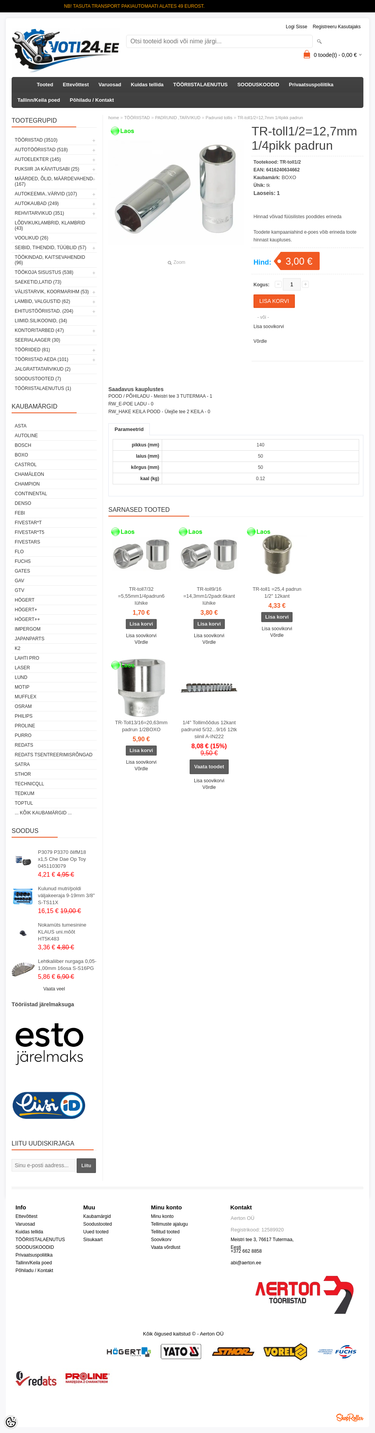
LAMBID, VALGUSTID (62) (42, 301)
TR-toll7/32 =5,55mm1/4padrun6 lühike (141, 596)
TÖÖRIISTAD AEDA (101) (41, 359)
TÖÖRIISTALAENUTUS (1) (43, 388)
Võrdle (260, 341)
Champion (27, 484)
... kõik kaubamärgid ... (43, 813)
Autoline (26, 435)
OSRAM (23, 706)
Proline (25, 725)
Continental (31, 493)
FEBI (20, 513)
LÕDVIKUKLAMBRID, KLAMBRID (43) (50, 225)
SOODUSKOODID (258, 84)
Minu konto (162, 1216)
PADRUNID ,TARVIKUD (177, 117)
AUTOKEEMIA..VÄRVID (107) (46, 194)
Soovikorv (161, 1239)
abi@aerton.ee (246, 1262)
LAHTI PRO (27, 658)
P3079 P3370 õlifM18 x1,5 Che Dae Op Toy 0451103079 (62, 859)
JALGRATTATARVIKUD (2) (42, 369)
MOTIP (22, 687)
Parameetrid (129, 429)
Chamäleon (29, 474)
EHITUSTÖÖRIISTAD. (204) (44, 311)
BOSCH (23, 445)
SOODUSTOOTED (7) (38, 378)
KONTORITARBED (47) (39, 330)
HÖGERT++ (27, 619)
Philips (24, 716)
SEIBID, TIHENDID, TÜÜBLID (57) (50, 247)
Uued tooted (95, 1232)
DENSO (23, 503)
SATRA (22, 764)
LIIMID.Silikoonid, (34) (41, 320)
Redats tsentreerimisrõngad (53, 755)
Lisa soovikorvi (268, 326)
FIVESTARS (27, 542)
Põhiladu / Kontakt (92, 100)
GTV (19, 590)
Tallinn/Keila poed (38, 100)
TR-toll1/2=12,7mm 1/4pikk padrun (270, 117)
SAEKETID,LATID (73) (38, 282)
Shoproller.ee (349, 1417)
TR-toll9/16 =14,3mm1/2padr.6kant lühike (209, 596)
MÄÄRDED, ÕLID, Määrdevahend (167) (54, 181)
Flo (19, 551)
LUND (21, 677)
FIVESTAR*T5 (29, 532)
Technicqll (29, 784)
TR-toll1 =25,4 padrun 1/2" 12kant (277, 592)
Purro (23, 735)
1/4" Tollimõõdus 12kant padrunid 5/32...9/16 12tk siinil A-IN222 (209, 729)
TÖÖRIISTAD (137, 117)
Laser (22, 667)
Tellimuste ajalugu (169, 1224)
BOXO (21, 455)
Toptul (24, 803)
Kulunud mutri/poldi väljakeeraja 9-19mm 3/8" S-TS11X (66, 895)
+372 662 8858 (246, 1251)
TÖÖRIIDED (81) (32, 349)
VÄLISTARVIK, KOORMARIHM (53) (52, 291)
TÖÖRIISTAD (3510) (36, 140)
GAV (19, 580)
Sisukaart (93, 1239)
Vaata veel (54, 989)
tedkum (24, 793)
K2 (18, 648)
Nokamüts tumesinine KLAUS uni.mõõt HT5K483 (62, 932)
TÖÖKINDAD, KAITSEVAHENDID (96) (50, 260)
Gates (22, 571)
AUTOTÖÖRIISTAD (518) (41, 149)
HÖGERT (24, 600)
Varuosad (110, 84)
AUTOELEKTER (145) (38, 159)
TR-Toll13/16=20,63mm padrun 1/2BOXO (141, 726)
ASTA (20, 426)
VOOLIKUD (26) (31, 238)
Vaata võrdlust (165, 1247)
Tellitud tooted (165, 1232)
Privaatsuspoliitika (311, 84)
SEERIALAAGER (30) (37, 340)
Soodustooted (97, 1224)
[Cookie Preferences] (11, 1422)
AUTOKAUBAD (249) (37, 203)
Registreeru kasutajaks (337, 26)
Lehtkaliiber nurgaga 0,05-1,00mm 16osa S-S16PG (67, 964)
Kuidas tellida (147, 84)
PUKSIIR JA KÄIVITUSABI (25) (47, 169)
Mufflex (25, 696)
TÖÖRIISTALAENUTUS (200, 84)
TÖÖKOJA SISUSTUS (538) (44, 272)
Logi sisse (296, 26)
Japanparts (30, 638)
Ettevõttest (76, 84)
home (113, 117)
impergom (28, 629)
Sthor (23, 774)
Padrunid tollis (218, 117)
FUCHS (23, 561)
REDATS (24, 745)
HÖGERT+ (26, 609)
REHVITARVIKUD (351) (39, 213)
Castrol (26, 464)
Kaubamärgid (97, 1216)
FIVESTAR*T (28, 522)
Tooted (45, 84)
